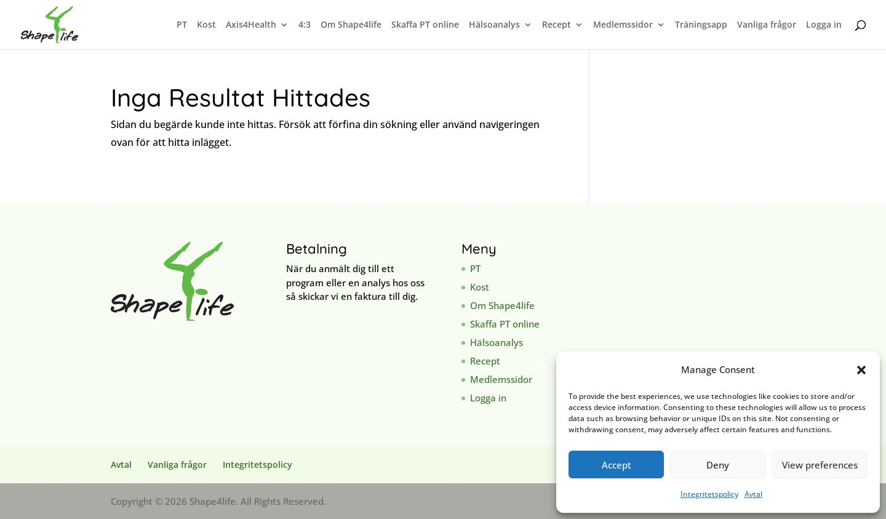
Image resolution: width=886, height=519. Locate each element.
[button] (861, 370)
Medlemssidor (623, 25)
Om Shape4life (351, 25)
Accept (616, 465)
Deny (717, 465)
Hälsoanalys (494, 25)
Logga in (824, 25)
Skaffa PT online (425, 25)
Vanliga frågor (766, 25)
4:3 (304, 25)
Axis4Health (251, 25)
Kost (206, 25)
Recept (556, 25)
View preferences (820, 465)
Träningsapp (701, 25)
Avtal (753, 494)
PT (182, 25)
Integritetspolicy (709, 494)
